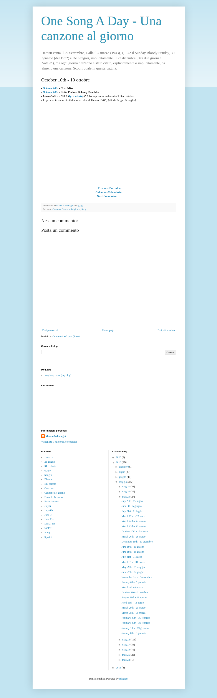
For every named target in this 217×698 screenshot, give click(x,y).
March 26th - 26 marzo (133, 536)
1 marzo (49, 457)
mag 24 (126, 659)
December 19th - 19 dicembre (136, 541)
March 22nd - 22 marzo (133, 516)
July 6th (49, 510)
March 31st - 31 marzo (133, 562)
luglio (122, 471)
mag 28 (126, 639)
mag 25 (126, 654)
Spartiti (48, 537)
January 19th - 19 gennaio (135, 628)
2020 (119, 457)
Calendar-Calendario (109, 192)
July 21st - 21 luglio (131, 511)
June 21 (49, 514)
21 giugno (50, 461)
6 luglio (49, 474)
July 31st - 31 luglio (131, 556)
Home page (108, 330)
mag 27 (126, 644)
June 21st (49, 519)
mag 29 (126, 496)
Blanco (48, 479)
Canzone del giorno (71, 209)
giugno (123, 476)
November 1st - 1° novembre (136, 577)
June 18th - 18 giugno (132, 551)
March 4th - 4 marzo (132, 587)
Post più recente (50, 330)
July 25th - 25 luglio (131, 501)
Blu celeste (50, 483)
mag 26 (126, 649)
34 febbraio (50, 466)
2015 (119, 667)
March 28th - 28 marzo (133, 612)
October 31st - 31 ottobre (134, 592)
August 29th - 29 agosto (133, 597)
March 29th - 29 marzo (133, 607)
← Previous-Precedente (108, 188)
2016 (119, 462)
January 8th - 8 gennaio (133, 633)
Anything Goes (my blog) (58, 375)
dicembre (124, 466)
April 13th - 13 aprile (132, 602)
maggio (123, 481)
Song (83, 209)
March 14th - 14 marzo (133, 521)
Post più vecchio (166, 330)
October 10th (50, 88)
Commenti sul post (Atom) (66, 336)
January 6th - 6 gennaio (133, 582)
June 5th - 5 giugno (131, 506)
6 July (48, 470)
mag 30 (126, 491)
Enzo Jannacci (52, 501)
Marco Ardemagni (56, 436)
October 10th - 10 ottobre (134, 531)
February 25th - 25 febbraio (135, 617)
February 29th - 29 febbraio (135, 622)
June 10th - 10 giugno (132, 546)
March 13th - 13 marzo (133, 526)
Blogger (123, 678)
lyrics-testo (76, 96)
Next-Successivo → (108, 196)
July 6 (48, 506)
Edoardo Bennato (54, 497)
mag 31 (126, 486)
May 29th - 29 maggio (133, 567)
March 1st (50, 523)
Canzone (57, 209)
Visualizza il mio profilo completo (59, 441)
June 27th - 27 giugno (132, 572)
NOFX (48, 528)
